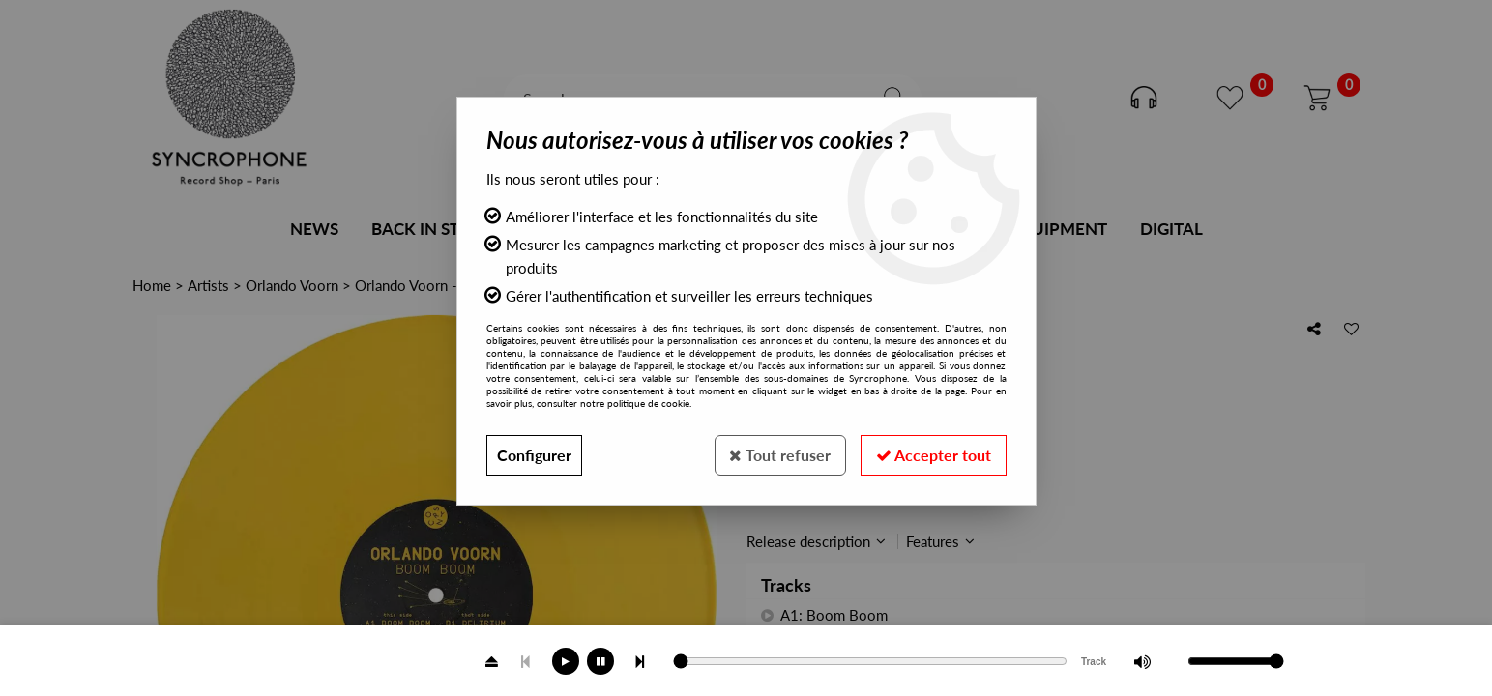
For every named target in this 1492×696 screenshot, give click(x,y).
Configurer (534, 455)
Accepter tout (933, 455)
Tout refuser (780, 455)
